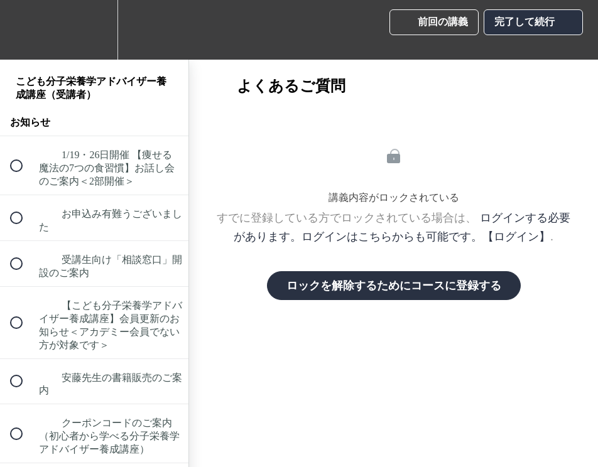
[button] (23, 30)
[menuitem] (94, 30)
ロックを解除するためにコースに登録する (393, 285)
